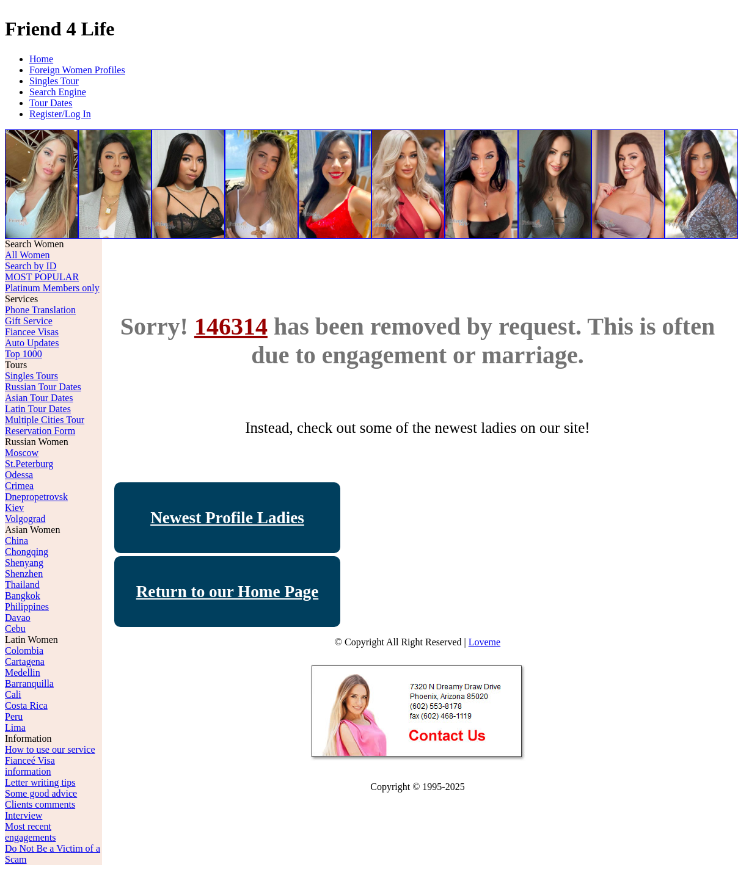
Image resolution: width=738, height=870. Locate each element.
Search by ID (30, 266)
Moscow (21, 453)
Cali (13, 694)
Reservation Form (40, 431)
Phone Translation (40, 310)
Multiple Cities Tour (44, 420)
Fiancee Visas (32, 332)
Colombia (24, 650)
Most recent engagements (30, 832)
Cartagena (25, 661)
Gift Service (29, 321)
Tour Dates (50, 103)
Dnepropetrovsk (36, 496)
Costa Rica (26, 705)
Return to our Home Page (227, 591)
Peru (14, 716)
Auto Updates (32, 343)
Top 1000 (23, 354)
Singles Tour (54, 81)
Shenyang (24, 562)
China (16, 540)
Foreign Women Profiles (77, 70)
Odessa (19, 474)
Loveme (484, 642)
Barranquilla (29, 683)
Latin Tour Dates (38, 409)
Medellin (22, 672)
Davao (18, 617)
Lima (15, 727)
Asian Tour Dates (39, 398)
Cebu (15, 628)
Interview (23, 815)
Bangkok (22, 595)
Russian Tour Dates (43, 387)
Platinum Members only (52, 288)
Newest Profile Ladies (227, 518)
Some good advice (41, 793)
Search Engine (57, 92)
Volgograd (25, 518)
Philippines (27, 606)
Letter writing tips (40, 782)
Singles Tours (31, 376)
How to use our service (50, 749)
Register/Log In (60, 114)
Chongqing (26, 551)
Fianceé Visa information (30, 766)
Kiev (14, 507)
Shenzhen (24, 573)
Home (41, 59)
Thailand (22, 584)
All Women (27, 255)
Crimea (19, 485)
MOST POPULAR (42, 277)
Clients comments (40, 804)
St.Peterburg (29, 464)
